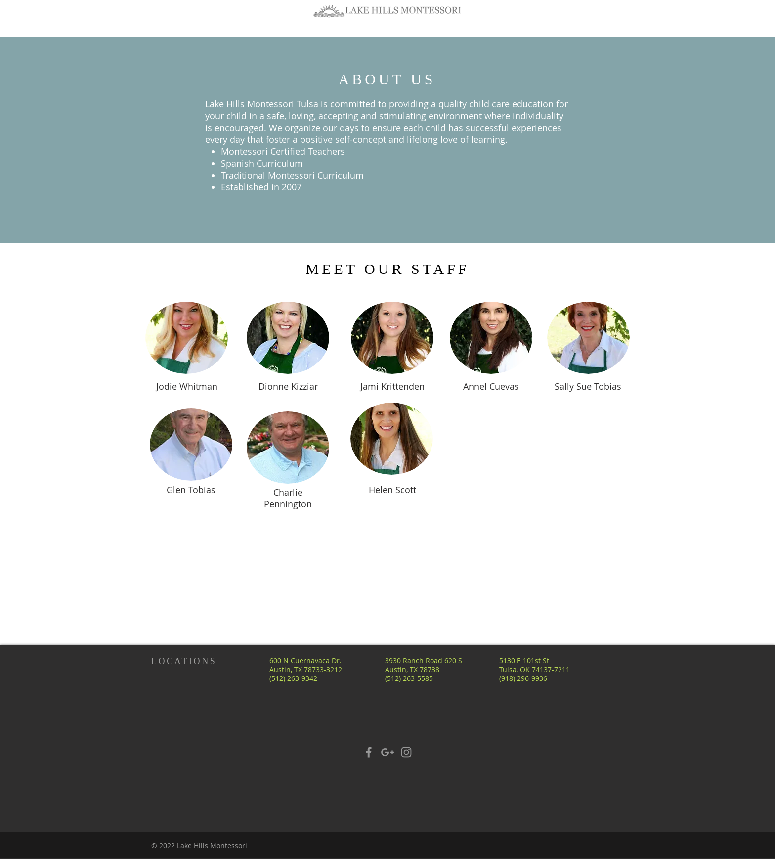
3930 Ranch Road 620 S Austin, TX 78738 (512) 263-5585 (423, 669)
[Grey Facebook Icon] (369, 752)
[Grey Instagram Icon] (406, 752)
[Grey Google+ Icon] (387, 752)
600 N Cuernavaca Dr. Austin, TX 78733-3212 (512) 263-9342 (305, 669)
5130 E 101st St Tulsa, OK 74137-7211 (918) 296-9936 (534, 669)
